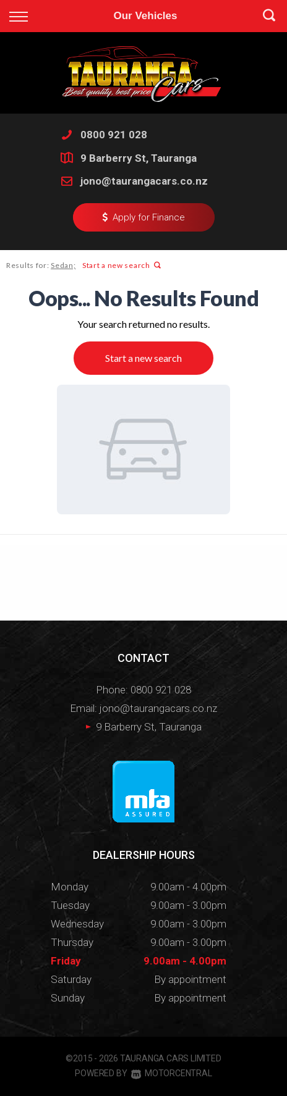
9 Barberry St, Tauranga (138, 158)
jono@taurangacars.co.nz (144, 181)
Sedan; (63, 265)
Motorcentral (171, 1073)
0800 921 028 (113, 134)
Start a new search (121, 265)
